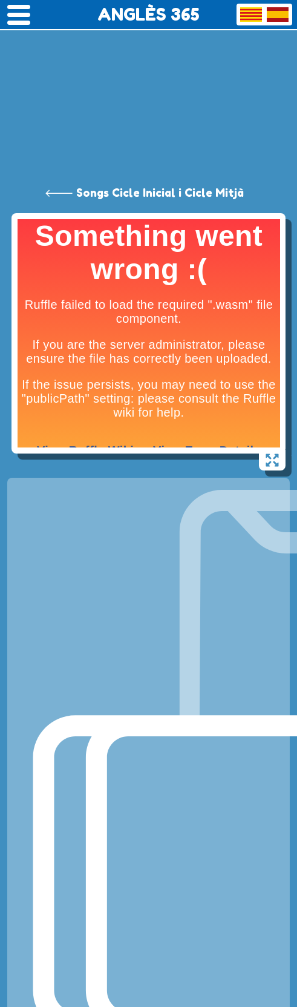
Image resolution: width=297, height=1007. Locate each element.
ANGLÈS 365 (148, 14)
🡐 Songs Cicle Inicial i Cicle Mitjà (144, 192)
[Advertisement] (148, 91)
